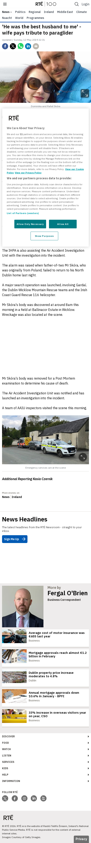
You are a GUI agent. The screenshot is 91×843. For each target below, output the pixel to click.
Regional (35, 12)
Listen (6, 755)
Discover (8, 736)
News (5, 497)
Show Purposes (44, 235)
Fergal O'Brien (68, 592)
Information (11, 781)
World (19, 18)
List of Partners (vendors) (23, 213)
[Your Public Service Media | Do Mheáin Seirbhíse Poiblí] (8, 817)
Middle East (65, 12)
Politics (20, 12)
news (5, 12)
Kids (5, 768)
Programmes (35, 18)
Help (5, 774)
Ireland (49, 12)
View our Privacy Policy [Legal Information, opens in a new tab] (28, 172)
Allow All (63, 224)
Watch (6, 749)
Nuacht (7, 18)
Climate (81, 12)
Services (8, 761)
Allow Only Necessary (30, 224)
